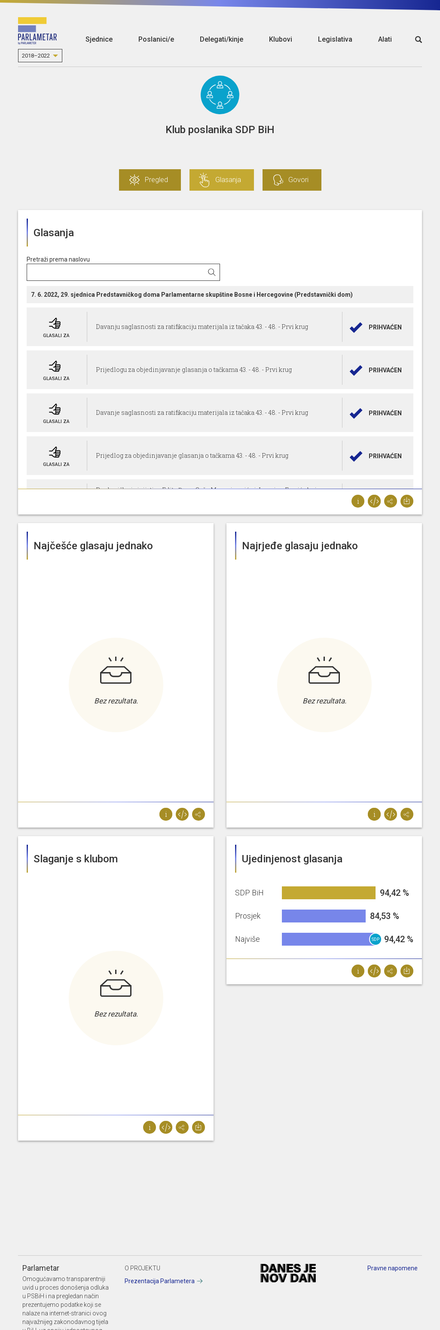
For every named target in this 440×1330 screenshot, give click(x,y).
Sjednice (99, 39)
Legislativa (335, 39)
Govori (298, 180)
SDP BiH (375, 941)
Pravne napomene (392, 1268)
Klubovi (280, 39)
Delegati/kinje (221, 39)
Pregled (156, 180)
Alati (385, 39)
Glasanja (228, 180)
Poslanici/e (156, 39)
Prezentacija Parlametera (160, 1281)
